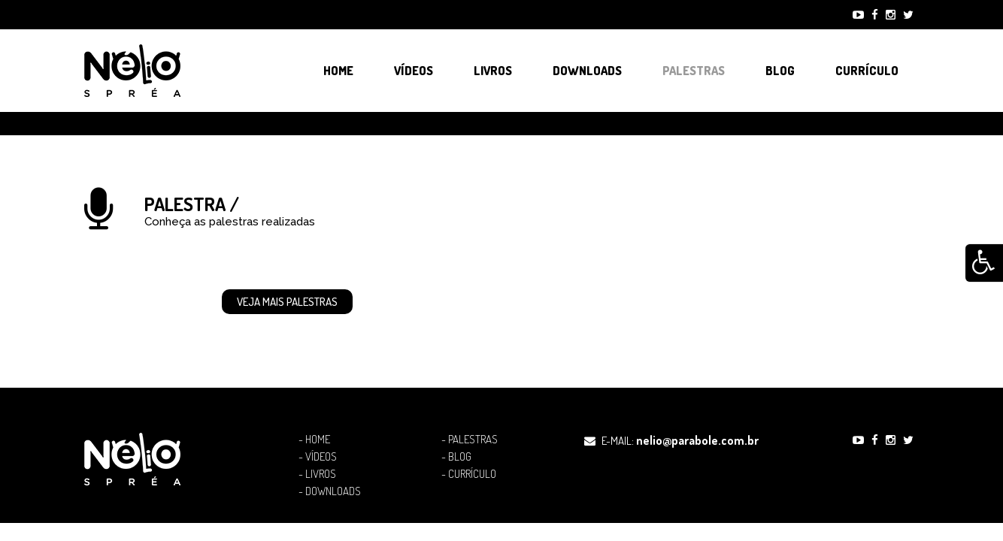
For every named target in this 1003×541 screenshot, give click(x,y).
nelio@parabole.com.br (697, 440)
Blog (780, 70)
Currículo (866, 70)
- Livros (317, 474)
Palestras (693, 70)
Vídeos (413, 70)
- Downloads (329, 491)
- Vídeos (317, 457)
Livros (493, 70)
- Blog (456, 457)
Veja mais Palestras (287, 302)
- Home (314, 439)
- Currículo (468, 474)
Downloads (587, 70)
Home (338, 70)
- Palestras (469, 439)
